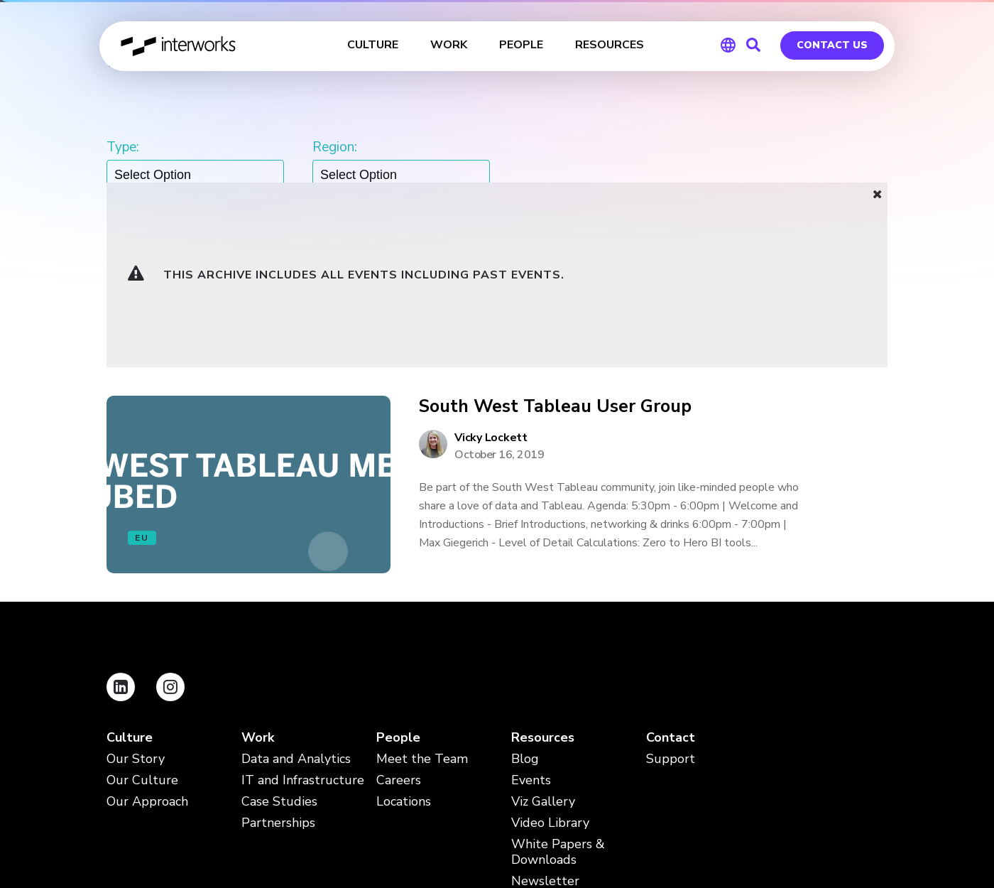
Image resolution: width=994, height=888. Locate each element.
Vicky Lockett (491, 308)
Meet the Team (422, 630)
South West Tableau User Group (555, 277)
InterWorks (179, 46)
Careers (398, 651)
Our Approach (147, 672)
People (398, 608)
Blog (525, 630)
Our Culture (142, 651)
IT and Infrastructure (302, 651)
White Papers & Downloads (558, 723)
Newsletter (545, 752)
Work (257, 608)
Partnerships (278, 694)
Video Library (550, 694)
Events (531, 651)
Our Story (135, 630)
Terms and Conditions (260, 798)
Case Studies (279, 672)
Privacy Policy (140, 798)
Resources (542, 608)
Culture (129, 608)
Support (670, 630)
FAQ (356, 798)
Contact (670, 608)
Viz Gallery (543, 672)
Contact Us (832, 45)
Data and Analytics (296, 630)
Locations (403, 672)
